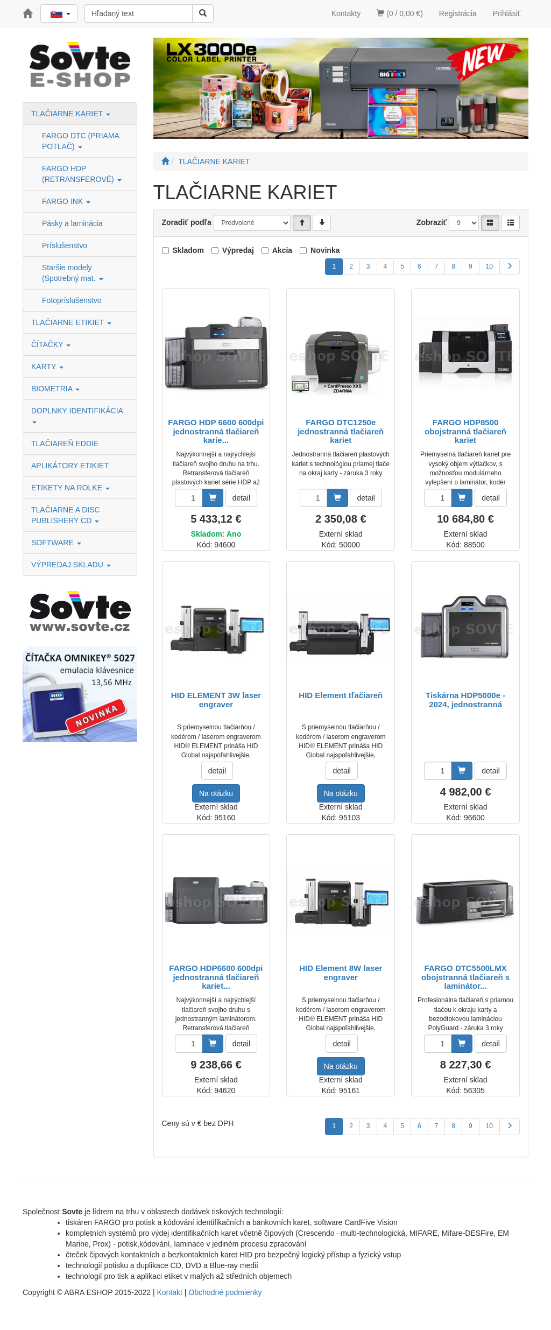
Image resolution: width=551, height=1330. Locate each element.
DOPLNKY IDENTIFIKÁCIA (78, 414)
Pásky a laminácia (72, 223)
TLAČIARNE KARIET (70, 113)
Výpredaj (238, 250)
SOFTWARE (56, 542)
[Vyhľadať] (203, 13)
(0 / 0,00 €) (400, 13)
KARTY (47, 366)
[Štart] (165, 161)
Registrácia (458, 13)
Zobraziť (431, 222)
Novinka (325, 250)
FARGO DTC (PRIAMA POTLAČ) (80, 141)
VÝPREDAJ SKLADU (71, 564)
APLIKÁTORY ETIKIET (70, 465)
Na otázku (216, 793)
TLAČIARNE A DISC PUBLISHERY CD (65, 515)
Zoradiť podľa (186, 222)
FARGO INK (66, 201)
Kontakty (346, 13)
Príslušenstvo (64, 245)
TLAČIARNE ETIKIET (71, 322)
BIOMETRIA (55, 388)
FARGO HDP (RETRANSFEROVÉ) (82, 174)
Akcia (282, 250)
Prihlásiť (506, 13)
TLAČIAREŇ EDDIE (64, 443)
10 (489, 266)
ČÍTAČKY (50, 344)
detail (241, 498)
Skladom (188, 250)
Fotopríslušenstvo (72, 300)
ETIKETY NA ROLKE (70, 487)
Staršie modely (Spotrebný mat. (72, 273)
